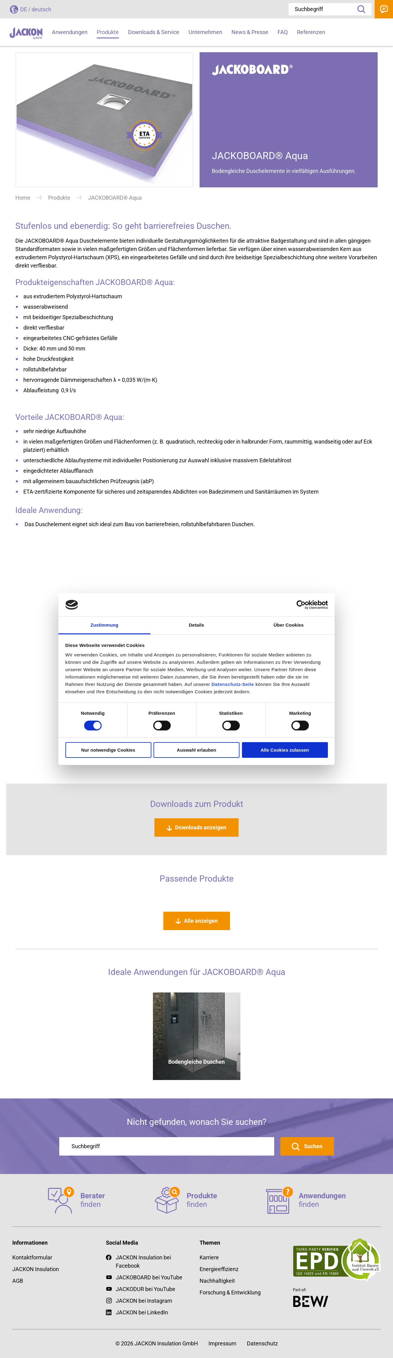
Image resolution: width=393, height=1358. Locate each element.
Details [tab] (196, 625)
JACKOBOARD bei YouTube (149, 1277)
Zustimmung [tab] (105, 625)
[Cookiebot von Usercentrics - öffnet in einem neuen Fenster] (301, 604)
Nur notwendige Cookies (108, 750)
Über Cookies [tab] (289, 625)
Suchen (312, 1146)
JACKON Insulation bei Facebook (138, 1261)
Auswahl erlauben (196, 750)
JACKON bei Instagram (144, 1300)
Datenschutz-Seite (233, 684)
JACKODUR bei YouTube (145, 1289)
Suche (359, 9)
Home (22, 197)
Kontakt (384, 9)
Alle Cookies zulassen (285, 750)
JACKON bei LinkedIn (137, 1312)
